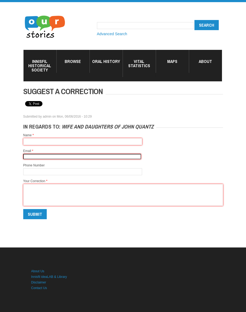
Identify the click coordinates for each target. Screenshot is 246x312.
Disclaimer (38, 282)
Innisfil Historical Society (39, 65)
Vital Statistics (139, 63)
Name (28, 135)
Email (28, 151)
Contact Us (39, 288)
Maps (172, 61)
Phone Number (34, 165)
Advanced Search (112, 34)
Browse (73, 61)
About (205, 61)
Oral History (106, 61)
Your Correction (35, 181)
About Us (37, 271)
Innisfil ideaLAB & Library (49, 277)
